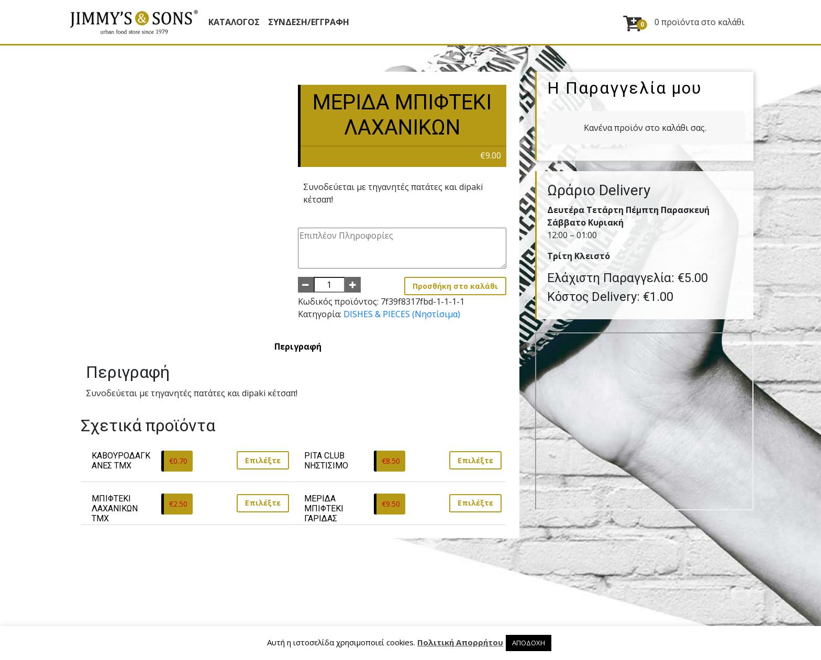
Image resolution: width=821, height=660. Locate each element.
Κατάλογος (234, 22)
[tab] (298, 346)
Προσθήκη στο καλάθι (455, 286)
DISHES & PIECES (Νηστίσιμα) (401, 314)
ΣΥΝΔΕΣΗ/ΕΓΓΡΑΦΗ (308, 22)
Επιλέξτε (263, 460)
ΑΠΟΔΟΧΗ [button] (528, 642)
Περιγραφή (297, 346)
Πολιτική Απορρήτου (460, 642)
